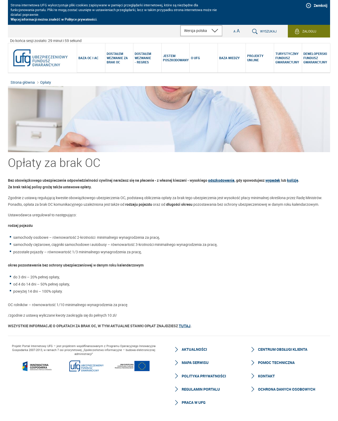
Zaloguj (309, 31)
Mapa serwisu (195, 362)
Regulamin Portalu (201, 389)
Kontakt (266, 375)
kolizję (292, 180)
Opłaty (45, 82)
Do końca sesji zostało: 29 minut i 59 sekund (46, 40)
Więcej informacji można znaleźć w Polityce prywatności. (54, 19)
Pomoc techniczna (276, 362)
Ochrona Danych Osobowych (286, 389)
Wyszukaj (268, 31)
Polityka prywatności (204, 375)
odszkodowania (221, 180)
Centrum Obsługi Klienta (282, 349)
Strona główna (23, 82)
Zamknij (320, 5)
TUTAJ (184, 325)
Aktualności (194, 349)
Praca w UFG (193, 402)
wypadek (272, 180)
